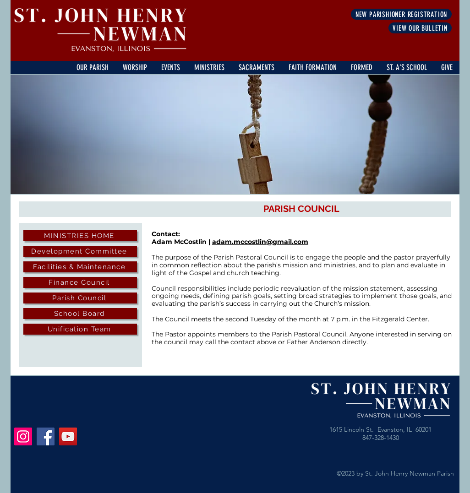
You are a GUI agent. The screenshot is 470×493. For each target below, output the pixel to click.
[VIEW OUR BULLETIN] (420, 27)
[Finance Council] (80, 282)
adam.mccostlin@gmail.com (260, 242)
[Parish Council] (80, 298)
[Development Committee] (80, 251)
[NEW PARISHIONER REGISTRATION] (401, 14)
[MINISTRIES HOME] (80, 235)
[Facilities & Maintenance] (80, 266)
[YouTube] (68, 436)
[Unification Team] (80, 329)
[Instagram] (23, 436)
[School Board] (80, 313)
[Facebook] (46, 436)
